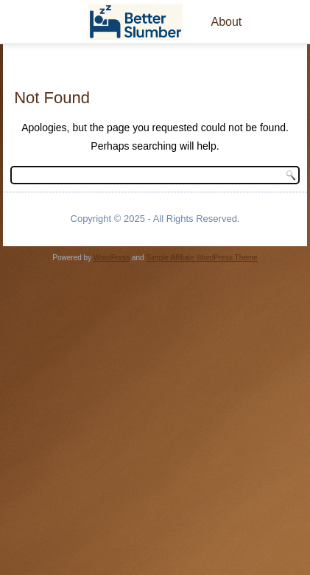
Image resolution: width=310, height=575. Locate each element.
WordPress (112, 258)
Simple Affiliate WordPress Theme (201, 258)
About (226, 21)
